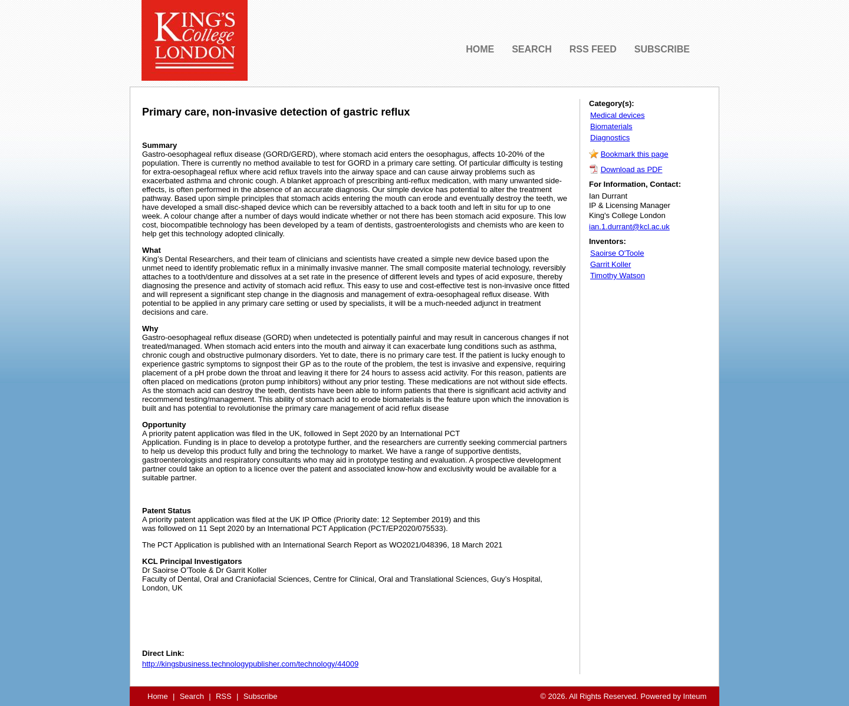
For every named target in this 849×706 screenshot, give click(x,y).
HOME (480, 49)
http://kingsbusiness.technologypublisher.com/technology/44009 (250, 663)
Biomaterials (611, 126)
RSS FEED (593, 49)
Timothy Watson (617, 275)
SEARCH (532, 49)
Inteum (695, 696)
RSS (224, 696)
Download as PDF (632, 169)
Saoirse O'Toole (617, 253)
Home (157, 696)
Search (192, 696)
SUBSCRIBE (662, 49)
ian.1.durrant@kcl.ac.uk (629, 226)
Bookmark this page (635, 154)
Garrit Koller (610, 264)
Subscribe (260, 696)
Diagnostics (610, 137)
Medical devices (617, 115)
